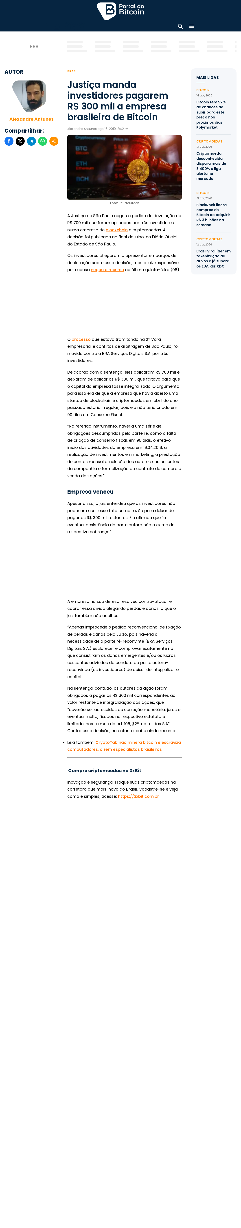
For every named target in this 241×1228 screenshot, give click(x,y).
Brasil (72, 71)
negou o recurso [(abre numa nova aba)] (107, 269)
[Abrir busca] (180, 27)
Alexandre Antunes (31, 119)
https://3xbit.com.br (138, 796)
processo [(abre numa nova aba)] (81, 339)
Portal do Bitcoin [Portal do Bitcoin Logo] (120, 11)
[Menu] (191, 27)
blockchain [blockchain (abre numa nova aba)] (117, 230)
